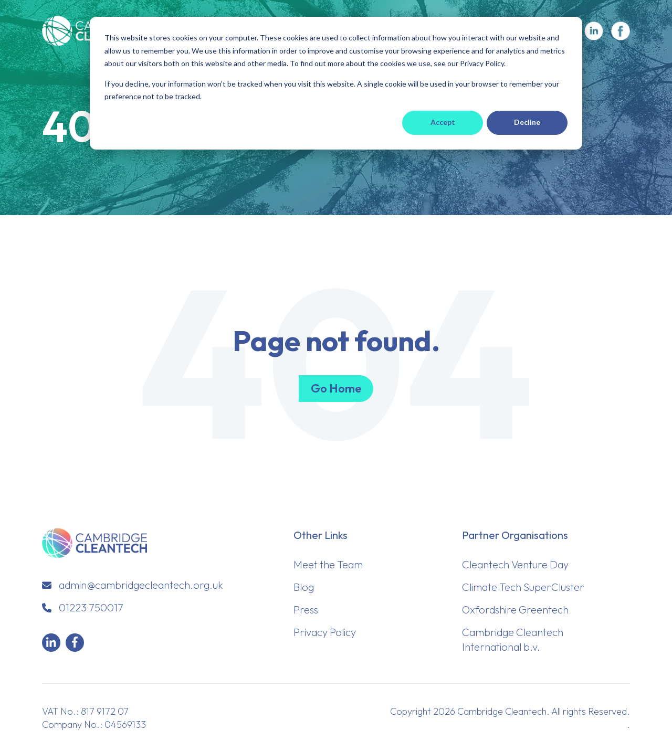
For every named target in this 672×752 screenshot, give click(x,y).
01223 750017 (91, 607)
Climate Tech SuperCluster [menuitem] (523, 587)
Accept (442, 122)
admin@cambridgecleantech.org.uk (141, 584)
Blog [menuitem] (303, 587)
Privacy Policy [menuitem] (324, 632)
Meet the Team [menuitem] (328, 564)
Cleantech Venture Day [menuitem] (515, 564)
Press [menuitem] (305, 609)
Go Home (336, 388)
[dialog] (336, 83)
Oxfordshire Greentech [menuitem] (515, 609)
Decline (527, 122)
